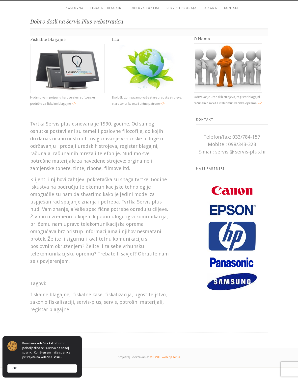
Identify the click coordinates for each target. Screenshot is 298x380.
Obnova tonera (145, 8)
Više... (58, 357)
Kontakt (231, 8)
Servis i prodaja (181, 8)
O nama (210, 8)
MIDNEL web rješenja (165, 357)
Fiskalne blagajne (107, 8)
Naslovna (74, 8)
